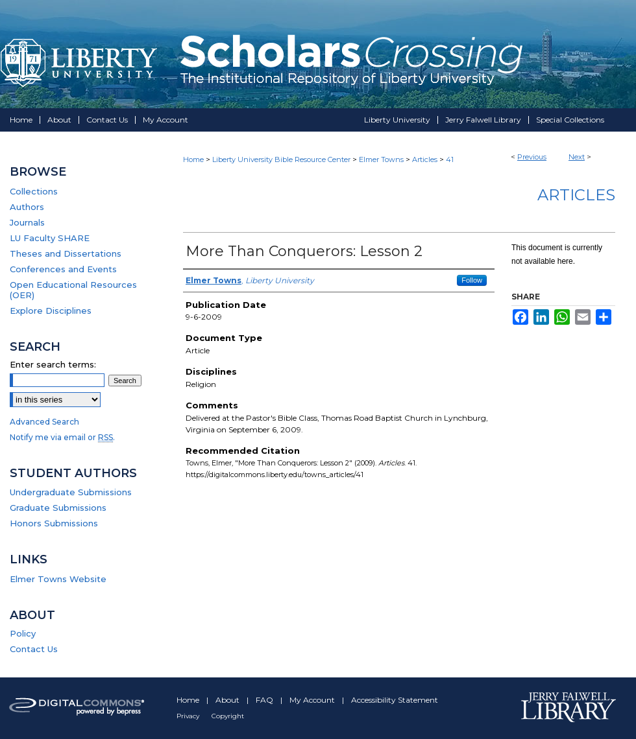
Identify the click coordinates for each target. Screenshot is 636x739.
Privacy (189, 716)
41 (450, 159)
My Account (313, 700)
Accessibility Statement (394, 700)
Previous (531, 156)
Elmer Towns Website (58, 579)
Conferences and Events (63, 269)
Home (193, 159)
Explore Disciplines (51, 310)
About (228, 700)
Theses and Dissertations (65, 253)
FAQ (265, 700)
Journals (27, 222)
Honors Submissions (54, 523)
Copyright (228, 716)
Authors (27, 207)
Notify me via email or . (62, 437)
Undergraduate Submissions (71, 492)
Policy (23, 633)
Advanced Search (44, 422)
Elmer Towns (381, 159)
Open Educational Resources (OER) (73, 289)
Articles (424, 159)
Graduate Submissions (58, 507)
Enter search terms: (53, 364)
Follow (471, 280)
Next (577, 156)
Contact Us (34, 649)
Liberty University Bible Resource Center (281, 159)
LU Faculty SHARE (50, 238)
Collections (34, 191)
